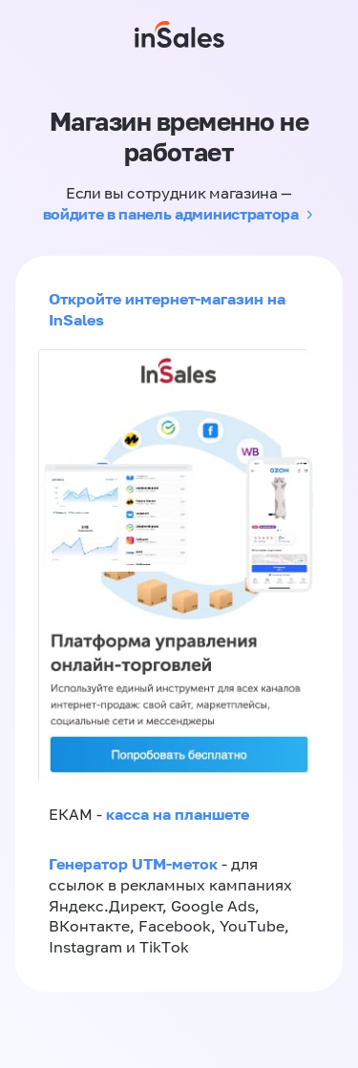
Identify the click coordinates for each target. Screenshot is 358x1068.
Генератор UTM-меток (133, 863)
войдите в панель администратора (171, 213)
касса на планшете (177, 814)
